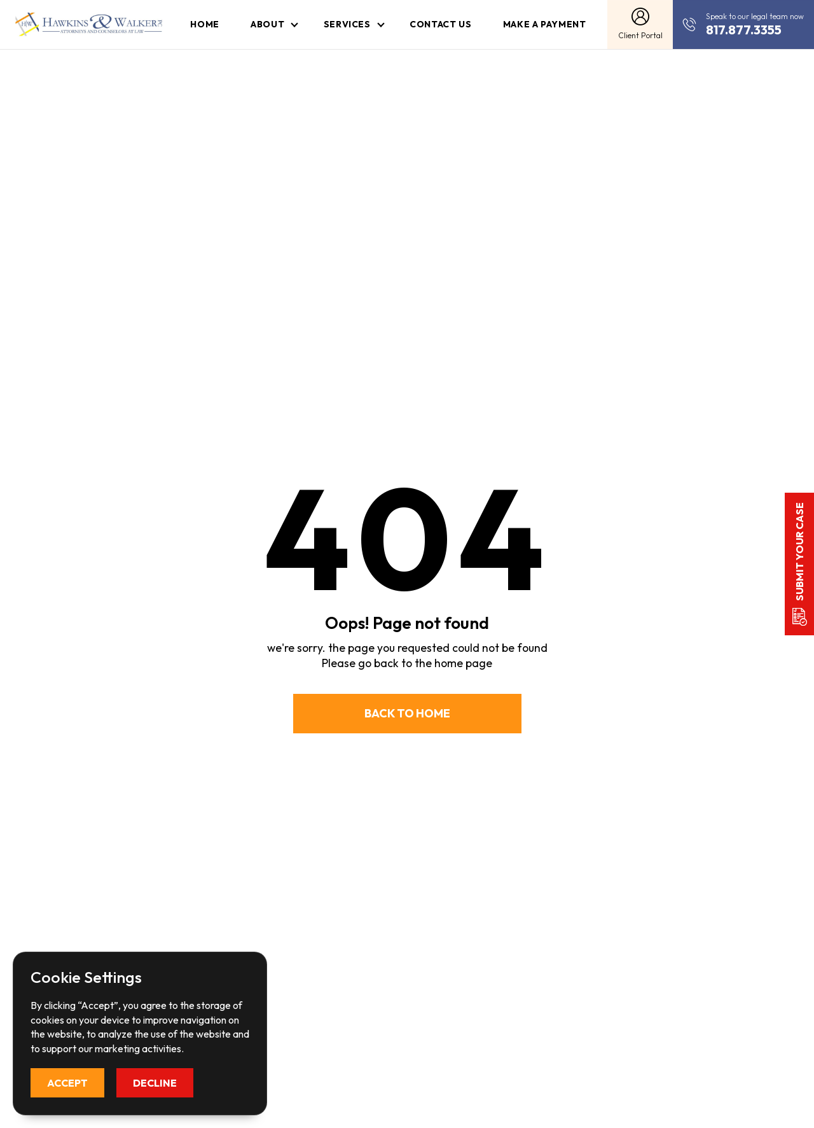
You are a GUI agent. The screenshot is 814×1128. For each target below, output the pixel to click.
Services (347, 24)
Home (204, 24)
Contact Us (440, 24)
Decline (155, 1082)
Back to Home (407, 713)
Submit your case (799, 551)
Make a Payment (544, 24)
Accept (67, 1082)
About (267, 24)
